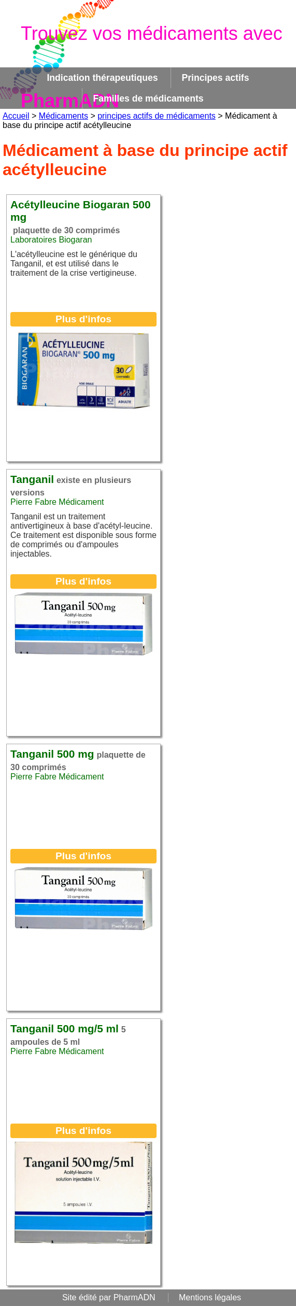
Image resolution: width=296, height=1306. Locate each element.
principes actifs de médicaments (156, 115)
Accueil (16, 115)
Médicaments (63, 115)
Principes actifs (215, 78)
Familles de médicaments (148, 98)
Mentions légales (210, 1297)
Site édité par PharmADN (109, 1297)
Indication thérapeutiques (102, 78)
